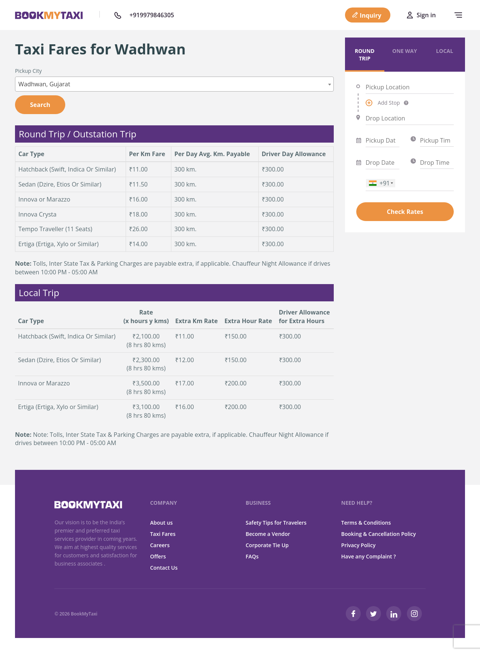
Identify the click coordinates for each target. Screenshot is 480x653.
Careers (160, 545)
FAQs (252, 556)
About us (161, 522)
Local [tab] (444, 50)
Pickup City (28, 70)
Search (40, 105)
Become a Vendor (268, 533)
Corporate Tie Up (267, 545)
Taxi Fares (163, 533)
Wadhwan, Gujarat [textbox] (44, 84)
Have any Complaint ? (368, 556)
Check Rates (405, 212)
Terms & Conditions (366, 522)
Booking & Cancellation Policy (378, 533)
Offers (158, 556)
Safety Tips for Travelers (276, 522)
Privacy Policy (358, 545)
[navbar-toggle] (456, 15)
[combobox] (174, 84)
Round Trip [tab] (365, 54)
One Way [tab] (404, 50)
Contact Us (163, 567)
